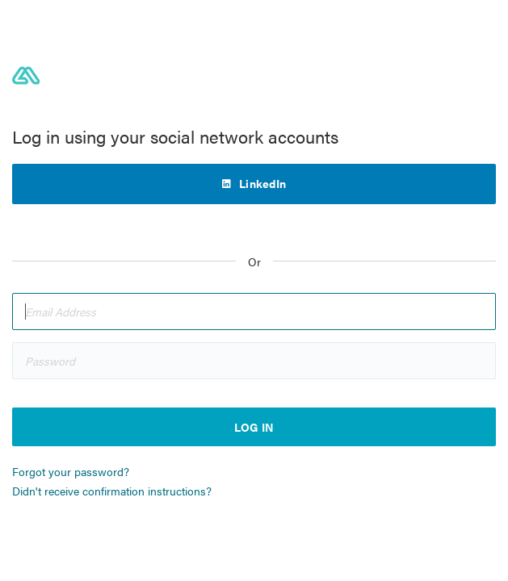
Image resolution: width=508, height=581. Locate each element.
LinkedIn (262, 183)
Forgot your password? (70, 471)
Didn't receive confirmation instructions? (112, 491)
